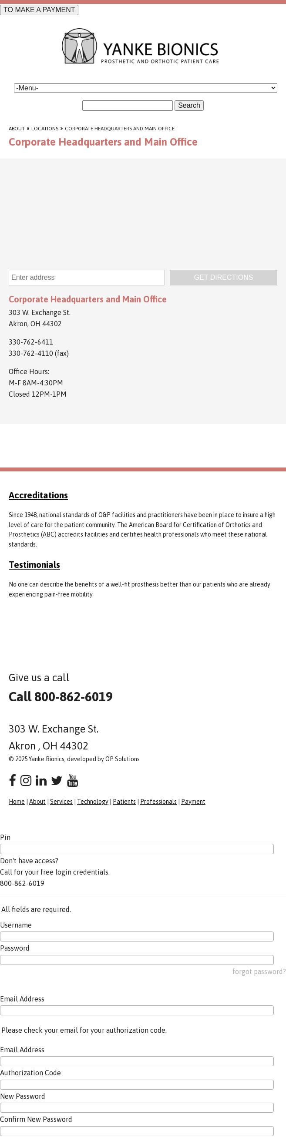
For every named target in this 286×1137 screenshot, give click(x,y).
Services (61, 801)
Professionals (158, 801)
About (17, 129)
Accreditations (38, 495)
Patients (124, 801)
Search (189, 105)
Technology (92, 801)
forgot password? (259, 971)
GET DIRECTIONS (223, 277)
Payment (193, 801)
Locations (44, 129)
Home (17, 801)
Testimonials (34, 564)
